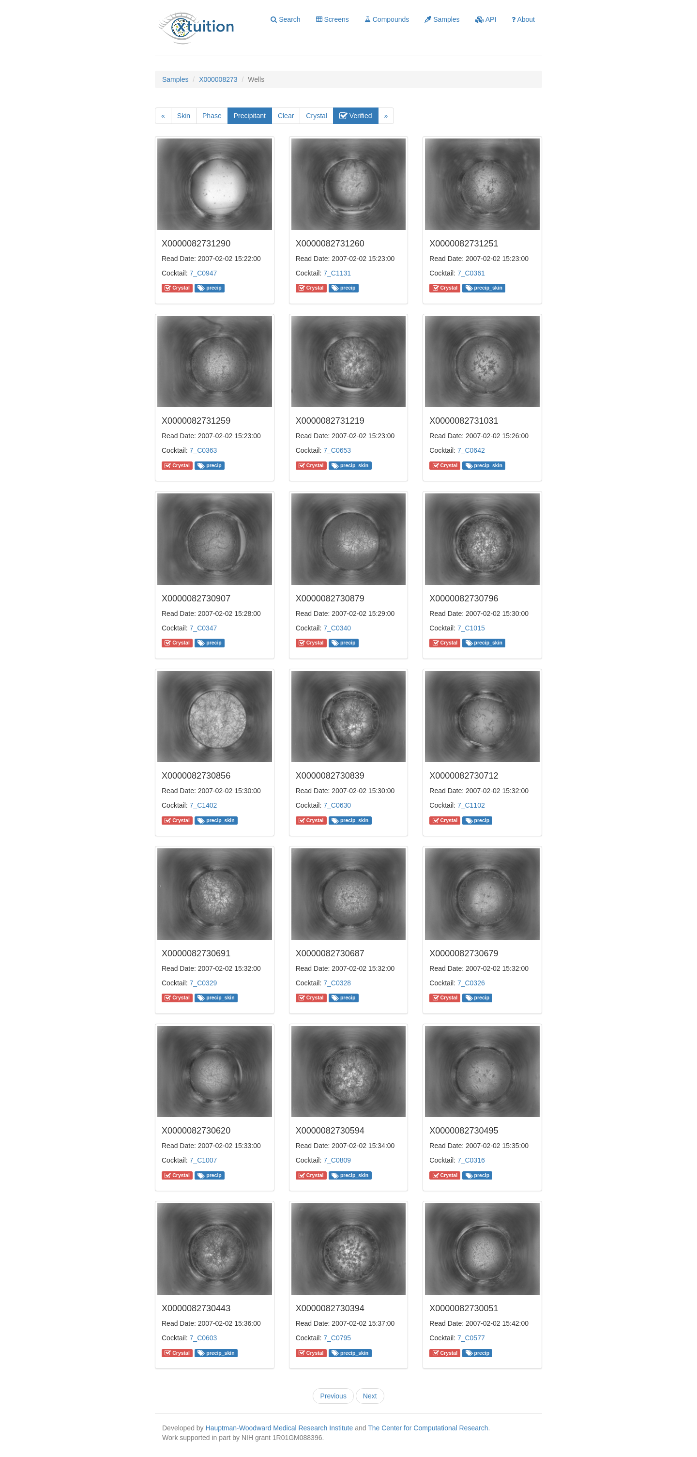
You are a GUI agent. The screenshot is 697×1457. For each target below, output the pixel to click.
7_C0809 (337, 1160)
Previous (333, 1396)
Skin (183, 116)
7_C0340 (337, 628)
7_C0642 (471, 450)
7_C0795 (337, 1338)
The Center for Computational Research (428, 1428)
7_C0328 (337, 983)
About (523, 19)
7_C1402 (203, 805)
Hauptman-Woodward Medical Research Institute (280, 1428)
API (486, 19)
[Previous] (163, 115)
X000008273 (218, 79)
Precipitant (250, 116)
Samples (441, 19)
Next (370, 1396)
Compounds (386, 19)
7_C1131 (337, 273)
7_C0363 (203, 450)
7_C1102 (471, 805)
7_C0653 (337, 450)
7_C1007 (203, 1160)
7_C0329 (203, 983)
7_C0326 (471, 983)
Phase (212, 116)
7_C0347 (203, 628)
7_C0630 (337, 805)
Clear (286, 116)
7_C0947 (203, 273)
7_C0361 (471, 273)
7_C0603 (203, 1338)
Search (285, 19)
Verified (355, 116)
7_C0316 (471, 1160)
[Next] (386, 115)
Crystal (316, 116)
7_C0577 (471, 1338)
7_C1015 (471, 628)
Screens (332, 19)
